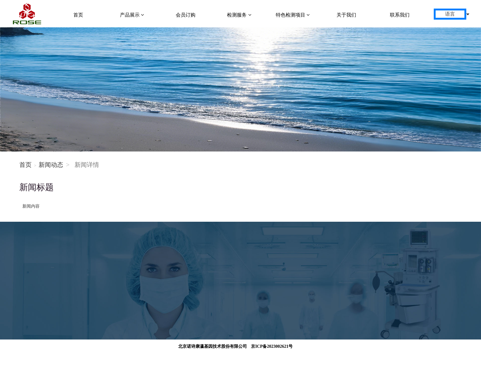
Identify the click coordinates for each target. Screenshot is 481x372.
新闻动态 (51, 164)
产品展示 (132, 14)
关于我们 (346, 14)
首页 (78, 14)
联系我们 (400, 14)
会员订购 (185, 14)
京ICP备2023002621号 (272, 346)
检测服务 (239, 14)
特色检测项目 (293, 14)
